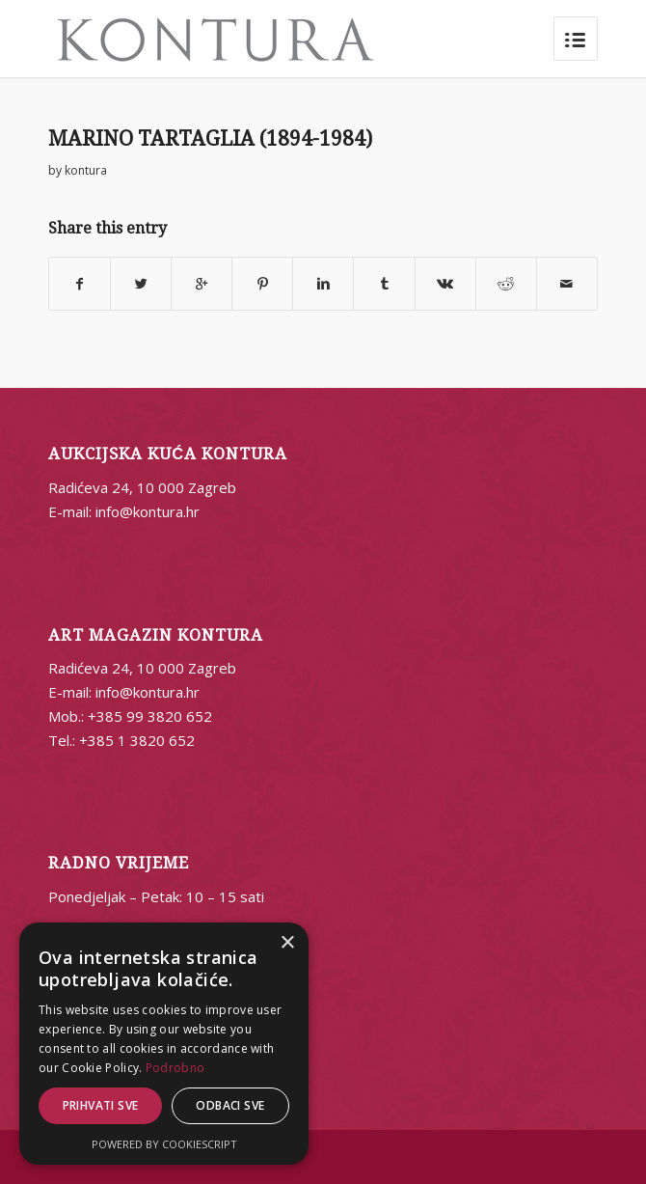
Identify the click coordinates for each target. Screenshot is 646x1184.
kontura (86, 170)
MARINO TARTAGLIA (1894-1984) (210, 138)
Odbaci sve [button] (230, 1105)
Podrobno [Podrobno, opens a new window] (175, 1068)
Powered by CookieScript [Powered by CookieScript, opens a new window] (164, 1144)
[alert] (164, 1043)
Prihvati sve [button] (101, 1105)
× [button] (287, 943)
